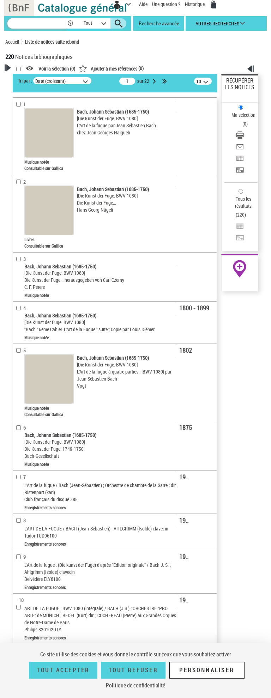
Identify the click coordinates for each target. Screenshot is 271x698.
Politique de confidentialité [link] (135, 685)
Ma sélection (243, 114)
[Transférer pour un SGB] (240, 172)
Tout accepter (63, 670)
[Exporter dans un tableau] (240, 160)
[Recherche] (37, 23)
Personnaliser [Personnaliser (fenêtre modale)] (206, 670)
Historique (195, 4)
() (111, 68)
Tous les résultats (243, 202)
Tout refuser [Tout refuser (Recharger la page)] (133, 670)
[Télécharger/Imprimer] (240, 137)
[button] (70, 23)
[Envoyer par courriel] (240, 149)
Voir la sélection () (56, 68)
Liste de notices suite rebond (52, 41)
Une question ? (166, 4)
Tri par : (25, 80)
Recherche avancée (159, 23)
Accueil (12, 41)
